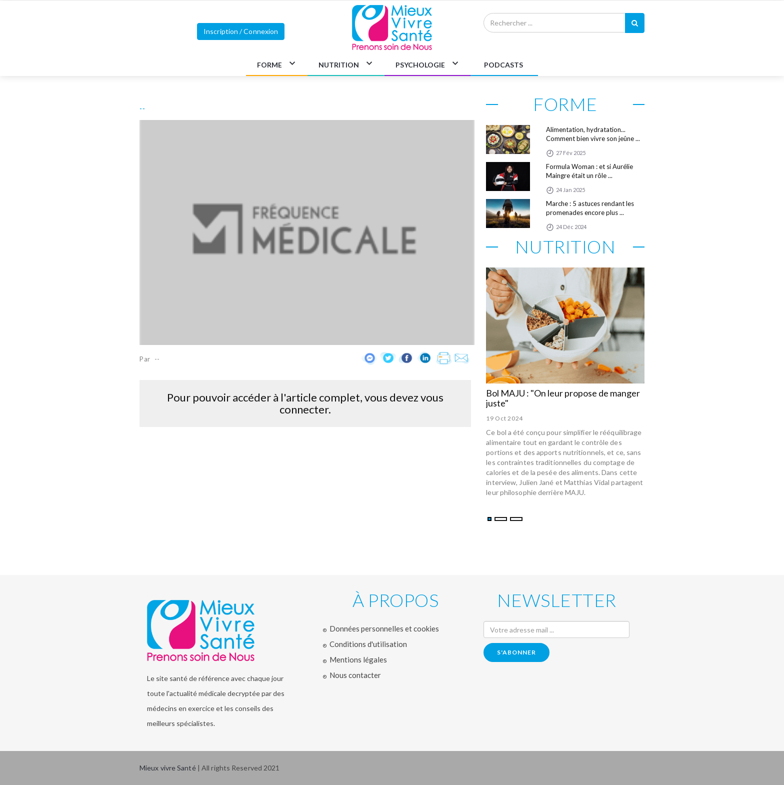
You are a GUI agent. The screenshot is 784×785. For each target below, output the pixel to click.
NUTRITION (338, 64)
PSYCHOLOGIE (420, 64)
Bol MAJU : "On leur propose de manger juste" (563, 398)
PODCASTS (503, 64)
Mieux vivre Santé (169, 768)
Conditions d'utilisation (368, 644)
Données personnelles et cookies (384, 628)
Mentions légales (358, 659)
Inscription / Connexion (241, 31)
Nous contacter (355, 675)
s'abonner (516, 652)
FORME (269, 64)
